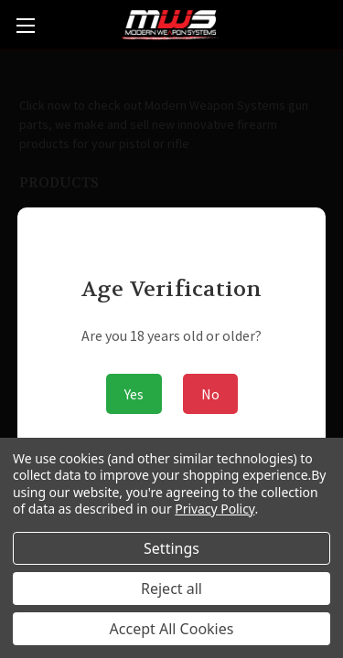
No (210, 394)
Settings (171, 548)
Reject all (171, 588)
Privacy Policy (214, 508)
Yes (134, 394)
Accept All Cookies (172, 629)
